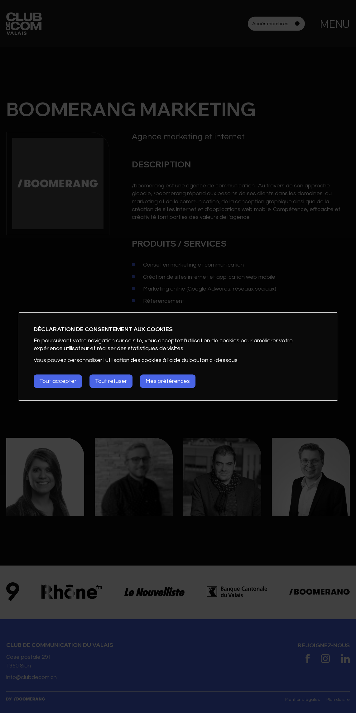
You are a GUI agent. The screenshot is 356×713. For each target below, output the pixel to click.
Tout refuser (111, 381)
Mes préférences (168, 381)
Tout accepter (57, 381)
